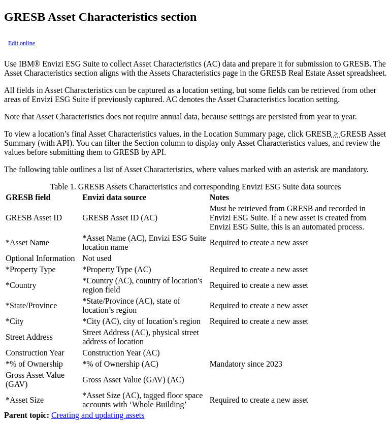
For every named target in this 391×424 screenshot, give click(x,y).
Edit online (21, 43)
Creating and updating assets (98, 415)
